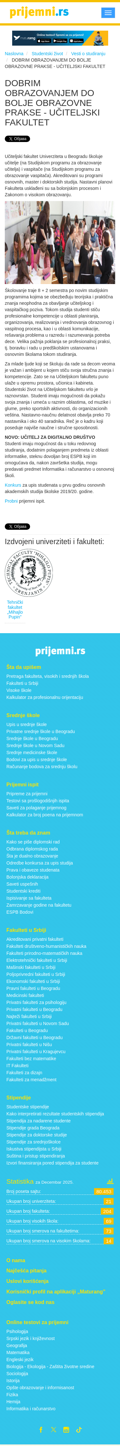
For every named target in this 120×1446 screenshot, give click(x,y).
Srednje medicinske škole (31, 752)
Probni (11, 501)
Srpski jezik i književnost (30, 1338)
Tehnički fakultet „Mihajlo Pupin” (15, 609)
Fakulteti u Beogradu (27, 1030)
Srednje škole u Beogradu (32, 738)
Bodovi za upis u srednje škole (36, 759)
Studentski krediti (23, 891)
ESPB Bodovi (19, 912)
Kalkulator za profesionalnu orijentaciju (44, 697)
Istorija (13, 1380)
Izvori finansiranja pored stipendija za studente (52, 1163)
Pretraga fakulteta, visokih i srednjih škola (47, 676)
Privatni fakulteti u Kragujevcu (35, 1051)
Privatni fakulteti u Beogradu (34, 1009)
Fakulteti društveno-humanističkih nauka (46, 946)
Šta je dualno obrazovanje (32, 856)
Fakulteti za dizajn (24, 1073)
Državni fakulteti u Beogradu (34, 1037)
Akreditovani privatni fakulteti (34, 939)
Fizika (12, 1395)
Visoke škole (18, 690)
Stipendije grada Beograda (33, 1128)
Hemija (13, 1402)
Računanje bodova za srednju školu (41, 766)
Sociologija (17, 1373)
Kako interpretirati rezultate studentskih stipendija (55, 1114)
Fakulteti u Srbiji (22, 683)
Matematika (17, 1352)
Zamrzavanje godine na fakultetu (38, 905)
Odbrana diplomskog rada (32, 849)
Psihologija (17, 1331)
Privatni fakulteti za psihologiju (36, 1002)
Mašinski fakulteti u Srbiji (30, 967)
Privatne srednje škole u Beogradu (40, 731)
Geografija (16, 1345)
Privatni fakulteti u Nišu (29, 1044)
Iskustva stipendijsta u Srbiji (33, 1149)
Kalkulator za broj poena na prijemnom (44, 815)
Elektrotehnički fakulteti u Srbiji (36, 960)
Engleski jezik (20, 1359)
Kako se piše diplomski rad (33, 842)
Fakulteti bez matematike (31, 1058)
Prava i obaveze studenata (33, 870)
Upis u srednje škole (26, 724)
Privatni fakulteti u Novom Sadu (37, 1023)
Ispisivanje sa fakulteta (29, 898)
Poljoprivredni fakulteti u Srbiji (35, 974)
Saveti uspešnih (22, 884)
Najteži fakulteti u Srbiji (29, 1016)
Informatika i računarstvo (30, 1409)
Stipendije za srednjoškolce (33, 1142)
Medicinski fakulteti (25, 995)
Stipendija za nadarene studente (38, 1121)
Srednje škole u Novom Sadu (35, 745)
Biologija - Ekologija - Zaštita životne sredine (50, 1366)
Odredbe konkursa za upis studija (39, 863)
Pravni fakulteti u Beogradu (33, 988)
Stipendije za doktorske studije (36, 1135)
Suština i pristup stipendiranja (35, 1156)
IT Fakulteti (17, 1066)
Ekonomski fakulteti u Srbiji (33, 981)
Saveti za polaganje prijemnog (36, 808)
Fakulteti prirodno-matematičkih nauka (44, 953)
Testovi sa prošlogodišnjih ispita (37, 801)
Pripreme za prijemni (26, 794)
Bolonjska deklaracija (27, 877)
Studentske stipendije (27, 1107)
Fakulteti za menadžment (31, 1080)
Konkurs (13, 485)
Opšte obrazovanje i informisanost (40, 1388)
